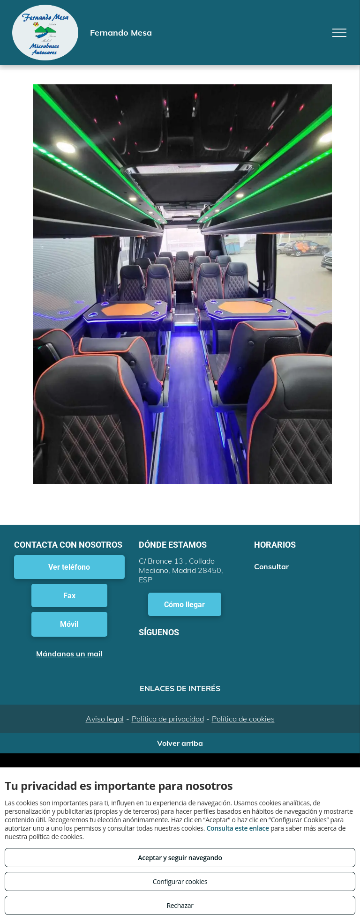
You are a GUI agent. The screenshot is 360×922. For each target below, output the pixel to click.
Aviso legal (105, 718)
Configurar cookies (180, 881)
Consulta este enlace (237, 828)
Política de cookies (243, 718)
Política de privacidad (168, 718)
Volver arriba (180, 743)
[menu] (339, 33)
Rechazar (179, 905)
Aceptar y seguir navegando (180, 857)
